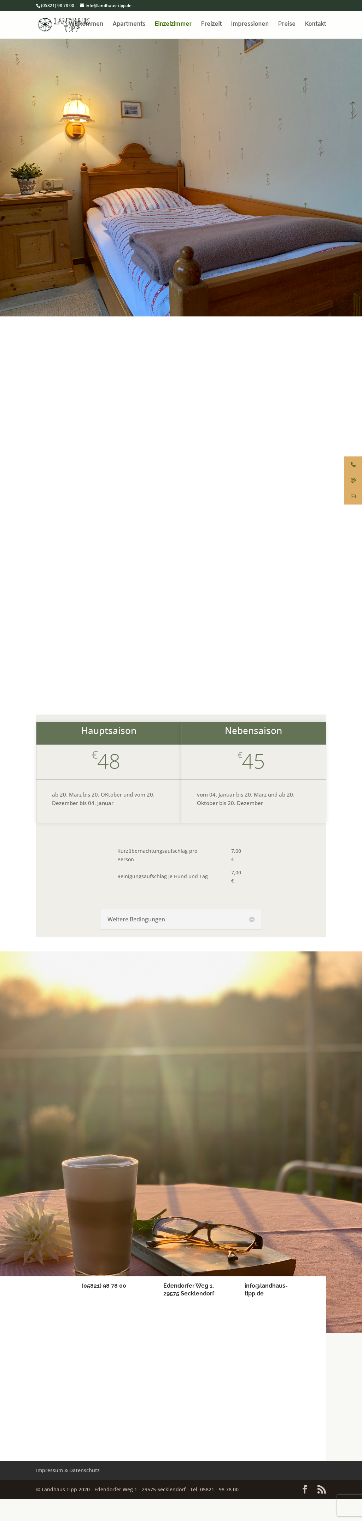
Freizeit (211, 25)
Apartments (128, 25)
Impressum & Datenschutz (68, 1492)
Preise (287, 25)
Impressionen (250, 25)
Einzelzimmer (173, 25)
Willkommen (86, 25)
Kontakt (315, 25)
